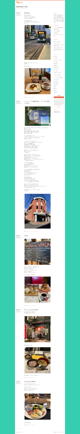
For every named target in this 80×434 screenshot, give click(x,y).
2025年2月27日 (18, 101)
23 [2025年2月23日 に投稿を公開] (63, 103)
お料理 (55, 63)
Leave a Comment (18, 103)
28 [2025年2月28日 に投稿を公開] (60, 104)
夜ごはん (55, 41)
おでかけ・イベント (29, 97)
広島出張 (26, 13)
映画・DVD (55, 83)
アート (55, 58)
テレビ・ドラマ (56, 74)
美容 (54, 88)
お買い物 (55, 67)
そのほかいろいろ (56, 72)
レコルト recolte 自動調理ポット (58, 27)
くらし (55, 70)
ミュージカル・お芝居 (35, 231)
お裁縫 (55, 65)
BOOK (55, 56)
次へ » (20, 428)
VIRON (26, 235)
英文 (54, 90)
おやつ (55, 61)
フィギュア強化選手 (57, 31)
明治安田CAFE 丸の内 (57, 49)
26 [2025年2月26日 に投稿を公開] (57, 104)
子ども (55, 81)
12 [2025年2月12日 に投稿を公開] (57, 101)
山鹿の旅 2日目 (56, 29)
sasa (18, 102)
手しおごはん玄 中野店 (31, 310)
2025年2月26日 (18, 309)
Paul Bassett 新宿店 (30, 381)
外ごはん (33, 97)
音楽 (54, 92)
